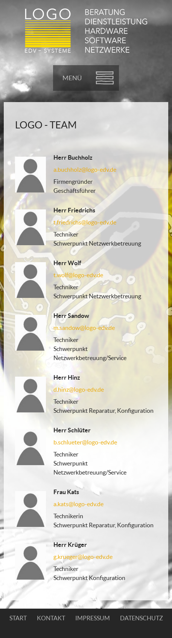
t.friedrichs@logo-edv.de (84, 222)
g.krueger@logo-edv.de (83, 556)
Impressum (92, 618)
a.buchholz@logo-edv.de (84, 169)
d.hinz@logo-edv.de (78, 389)
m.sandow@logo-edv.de (84, 327)
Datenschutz (141, 618)
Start (18, 618)
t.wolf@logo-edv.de (78, 275)
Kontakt (51, 618)
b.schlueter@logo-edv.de (85, 442)
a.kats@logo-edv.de (78, 504)
